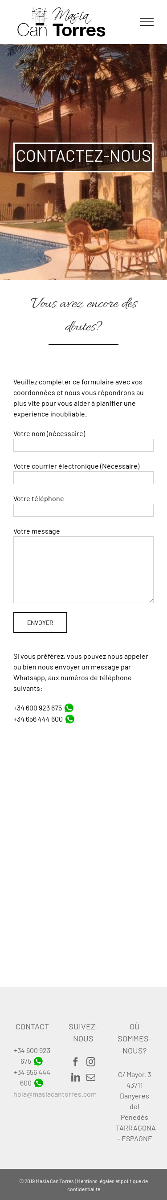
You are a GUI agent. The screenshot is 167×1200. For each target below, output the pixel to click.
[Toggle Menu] (147, 22)
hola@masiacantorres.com (55, 1094)
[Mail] (90, 1077)
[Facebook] (75, 1061)
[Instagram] (90, 1061)
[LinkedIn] (75, 1077)
